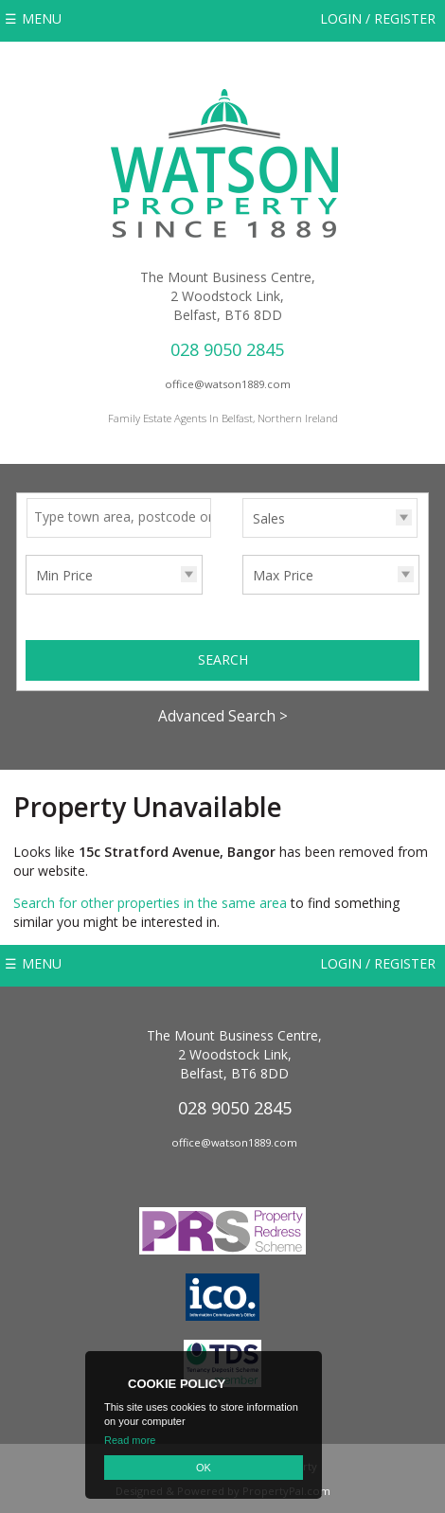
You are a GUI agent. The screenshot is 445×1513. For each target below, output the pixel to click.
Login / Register (378, 18)
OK (203, 1467)
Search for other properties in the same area (150, 903)
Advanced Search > (223, 716)
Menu (42, 18)
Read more (129, 1440)
